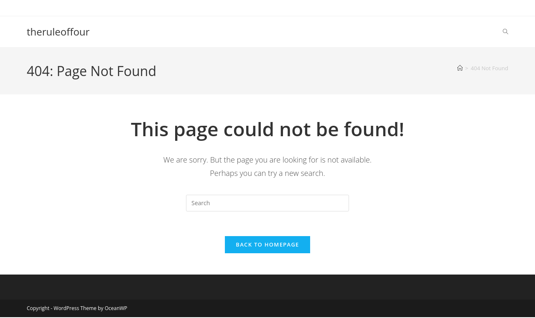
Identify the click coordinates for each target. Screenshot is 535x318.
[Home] (460, 68)
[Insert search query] (267, 203)
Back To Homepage (267, 245)
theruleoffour (58, 31)
